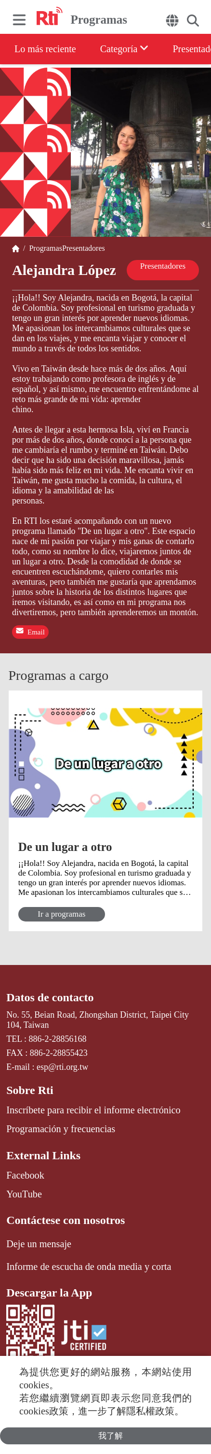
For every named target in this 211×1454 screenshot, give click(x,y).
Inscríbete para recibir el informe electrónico (93, 1110)
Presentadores (83, 248)
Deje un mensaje (38, 1243)
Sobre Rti (29, 1090)
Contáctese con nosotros (65, 1220)
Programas (43, 248)
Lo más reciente (45, 48)
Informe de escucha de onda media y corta (88, 1266)
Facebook (25, 1175)
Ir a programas (61, 914)
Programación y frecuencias (60, 1128)
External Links (43, 1155)
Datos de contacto (49, 997)
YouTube (24, 1194)
